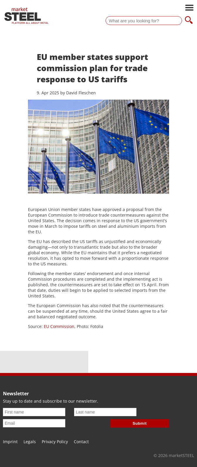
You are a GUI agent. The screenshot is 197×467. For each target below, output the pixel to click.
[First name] (34, 412)
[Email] (34, 423)
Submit (140, 423)
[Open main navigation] (189, 8)
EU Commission (59, 326)
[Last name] (105, 412)
